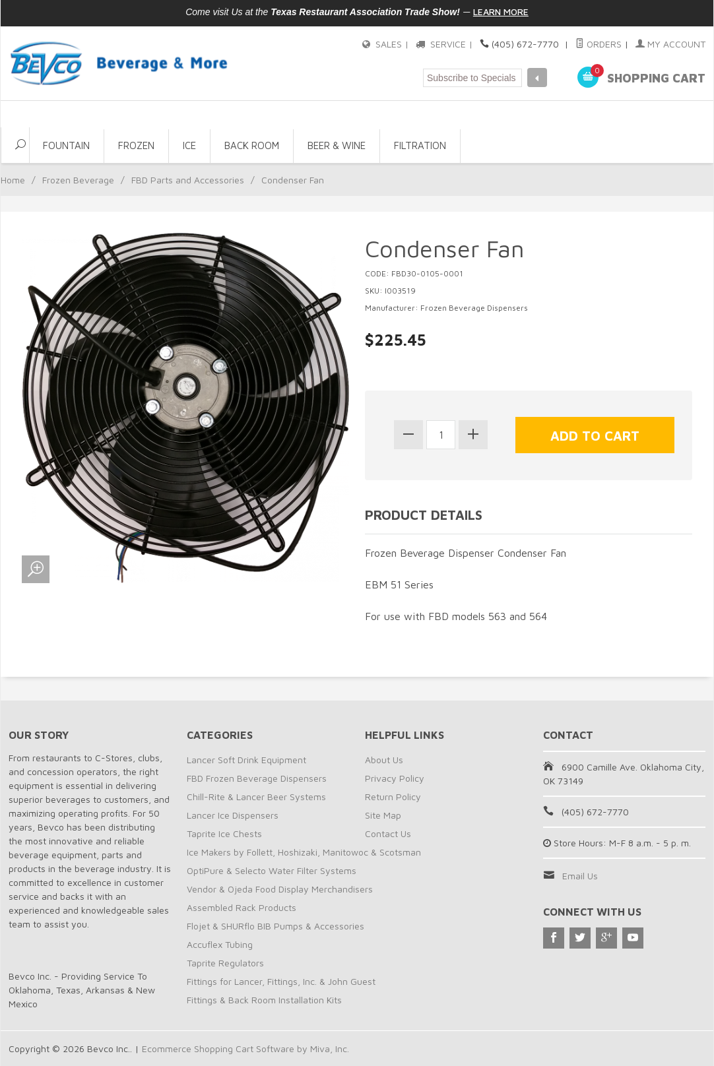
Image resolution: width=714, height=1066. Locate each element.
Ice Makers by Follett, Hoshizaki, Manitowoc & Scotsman (304, 852)
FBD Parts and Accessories (187, 179)
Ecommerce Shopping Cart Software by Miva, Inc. (245, 1048)
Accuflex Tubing (220, 944)
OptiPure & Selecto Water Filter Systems (271, 870)
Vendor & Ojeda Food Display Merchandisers (280, 888)
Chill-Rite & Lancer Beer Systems (256, 796)
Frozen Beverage (78, 179)
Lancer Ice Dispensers (232, 815)
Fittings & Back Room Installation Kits (264, 999)
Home (13, 179)
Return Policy (393, 796)
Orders (598, 43)
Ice (189, 145)
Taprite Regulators (225, 962)
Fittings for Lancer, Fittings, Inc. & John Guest (281, 981)
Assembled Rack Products (241, 907)
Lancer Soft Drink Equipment (246, 759)
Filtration (420, 145)
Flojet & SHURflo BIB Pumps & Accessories (275, 925)
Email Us (580, 875)
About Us (384, 759)
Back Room (251, 145)
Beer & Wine (337, 145)
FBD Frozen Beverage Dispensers (257, 778)
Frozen (136, 145)
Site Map (383, 815)
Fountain (66, 145)
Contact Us (388, 833)
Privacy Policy (394, 778)
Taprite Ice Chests (224, 833)
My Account (670, 43)
